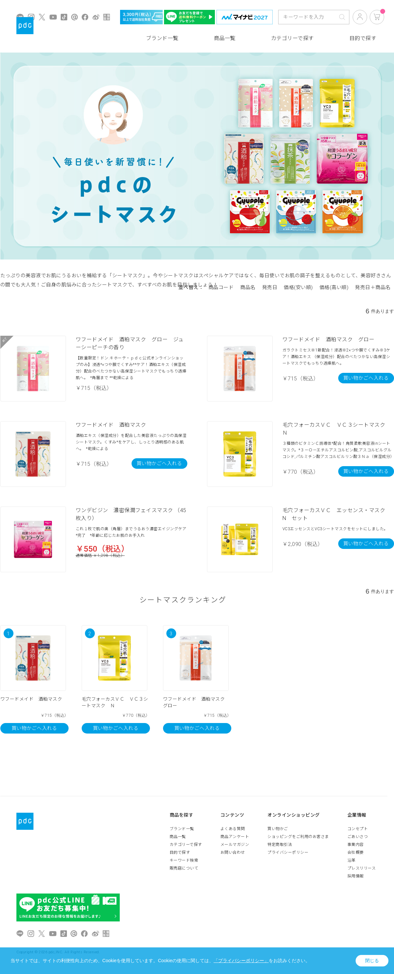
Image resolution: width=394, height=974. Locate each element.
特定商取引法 (279, 844)
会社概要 (355, 852)
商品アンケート (234, 836)
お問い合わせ (232, 852)
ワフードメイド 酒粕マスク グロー (328, 339)
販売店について (184, 868)
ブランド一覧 (162, 38)
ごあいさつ (357, 836)
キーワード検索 (184, 860)
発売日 (270, 287)
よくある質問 (232, 829)
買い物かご (277, 829)
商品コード (221, 287)
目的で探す (363, 38)
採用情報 (355, 876)
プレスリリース (361, 868)
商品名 (248, 287)
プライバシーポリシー (287, 852)
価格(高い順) (334, 287)
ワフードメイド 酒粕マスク (111, 425)
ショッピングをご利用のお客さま (298, 836)
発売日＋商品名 (373, 287)
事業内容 (355, 844)
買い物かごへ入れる (366, 378)
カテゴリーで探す (292, 38)
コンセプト (357, 829)
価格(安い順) (298, 287)
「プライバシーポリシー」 (241, 960)
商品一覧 (225, 38)
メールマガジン (234, 844)
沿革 (351, 860)
